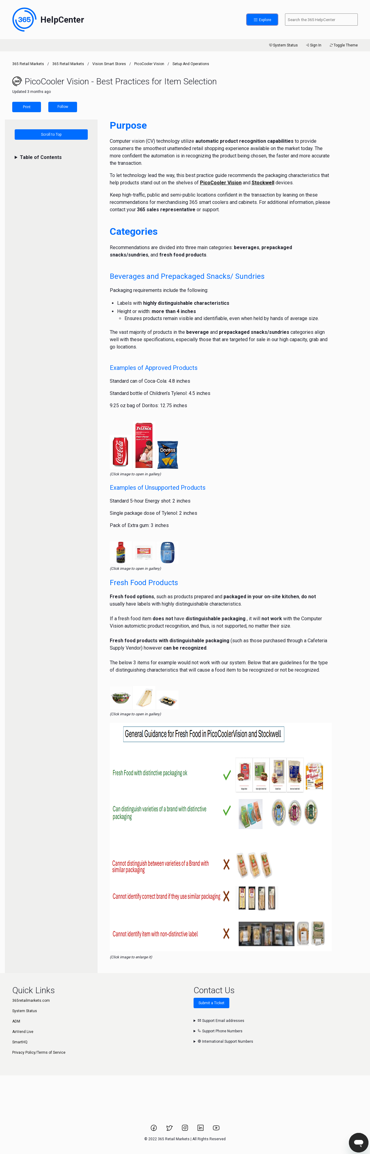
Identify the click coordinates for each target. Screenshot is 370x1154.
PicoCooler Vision (149, 64)
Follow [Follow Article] (62, 107)
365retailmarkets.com (31, 1000)
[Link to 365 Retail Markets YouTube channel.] (216, 1130)
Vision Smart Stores (109, 64)
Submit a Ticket (211, 1003)
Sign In (313, 45)
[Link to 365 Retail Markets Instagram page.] (185, 1130)
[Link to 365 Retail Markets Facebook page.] (154, 1130)
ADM (16, 1021)
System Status (283, 45)
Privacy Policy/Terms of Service (38, 1052)
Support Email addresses (221, 1021)
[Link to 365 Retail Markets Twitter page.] (170, 1130)
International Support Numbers (225, 1041)
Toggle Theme (343, 45)
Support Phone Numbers (220, 1031)
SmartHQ (20, 1042)
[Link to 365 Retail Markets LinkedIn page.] (201, 1130)
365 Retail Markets (28, 64)
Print (27, 107)
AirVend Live (22, 1032)
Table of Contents (41, 157)
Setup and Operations (190, 64)
